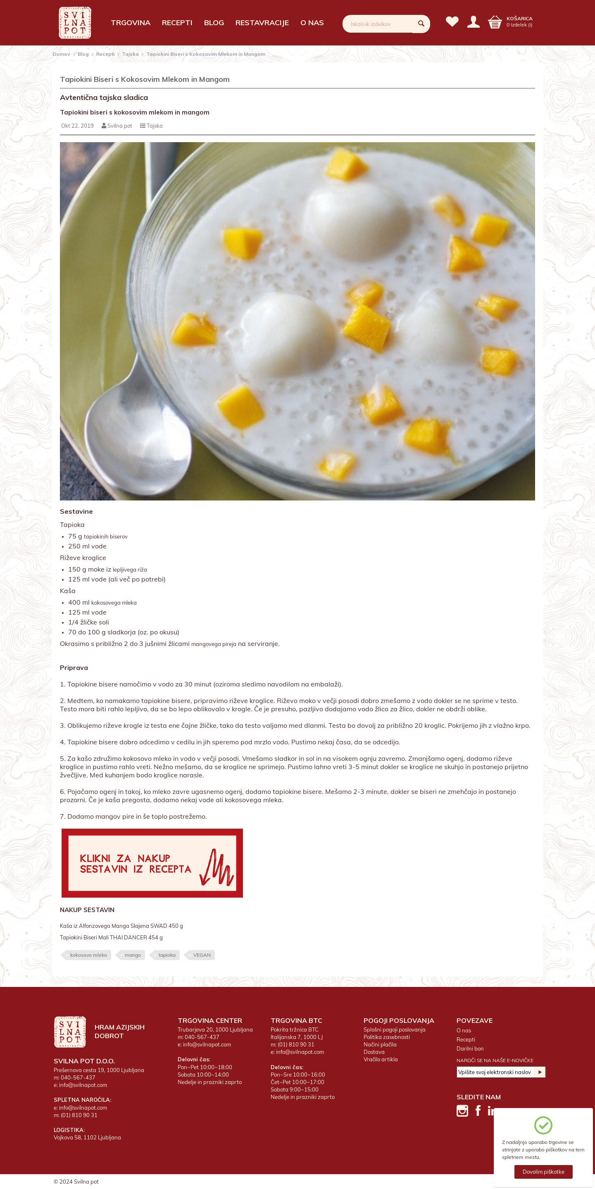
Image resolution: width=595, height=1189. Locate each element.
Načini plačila (380, 1044)
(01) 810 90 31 (79, 1115)
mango (133, 955)
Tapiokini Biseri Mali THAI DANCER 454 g (111, 937)
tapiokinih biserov (106, 536)
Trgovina (130, 22)
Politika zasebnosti (387, 1037)
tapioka (167, 955)
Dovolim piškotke (543, 1171)
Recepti (177, 22)
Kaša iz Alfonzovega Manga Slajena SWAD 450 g (121, 925)
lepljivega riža (130, 569)
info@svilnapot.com (83, 1085)
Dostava (374, 1051)
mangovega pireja (213, 644)
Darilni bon (470, 1048)
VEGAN (202, 955)
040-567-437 (78, 1077)
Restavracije (262, 22)
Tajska (130, 54)
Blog (214, 22)
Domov (61, 54)
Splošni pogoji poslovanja (395, 1029)
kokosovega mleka (114, 602)
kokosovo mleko (88, 955)
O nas (312, 22)
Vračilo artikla (381, 1059)
